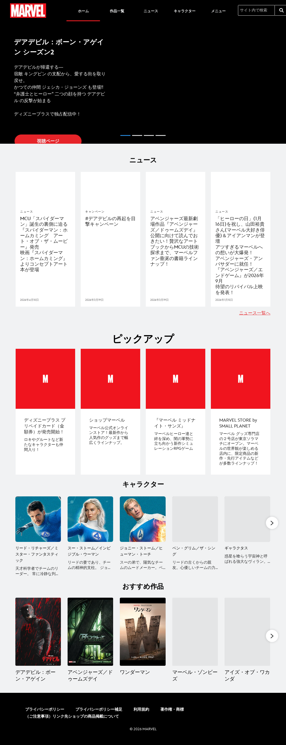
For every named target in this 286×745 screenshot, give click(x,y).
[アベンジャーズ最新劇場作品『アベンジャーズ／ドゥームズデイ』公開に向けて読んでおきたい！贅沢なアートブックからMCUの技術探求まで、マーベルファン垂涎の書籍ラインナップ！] (175, 241)
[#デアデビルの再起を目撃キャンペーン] (110, 221)
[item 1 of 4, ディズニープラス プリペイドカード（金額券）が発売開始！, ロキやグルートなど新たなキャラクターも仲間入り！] (45, 378)
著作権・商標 (172, 713)
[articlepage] (45, 188)
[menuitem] (83, 10)
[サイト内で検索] (256, 10)
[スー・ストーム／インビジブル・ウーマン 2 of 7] (90, 518)
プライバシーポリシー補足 (98, 713)
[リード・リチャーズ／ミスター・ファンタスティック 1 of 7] (38, 518)
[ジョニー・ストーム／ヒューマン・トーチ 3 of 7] (142, 518)
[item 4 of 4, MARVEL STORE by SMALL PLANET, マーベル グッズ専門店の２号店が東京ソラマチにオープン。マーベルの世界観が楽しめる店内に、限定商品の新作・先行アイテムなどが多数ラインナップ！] (240, 378)
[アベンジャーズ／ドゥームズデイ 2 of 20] (90, 636)
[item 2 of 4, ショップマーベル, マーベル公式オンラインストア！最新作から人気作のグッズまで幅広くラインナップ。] (110, 378)
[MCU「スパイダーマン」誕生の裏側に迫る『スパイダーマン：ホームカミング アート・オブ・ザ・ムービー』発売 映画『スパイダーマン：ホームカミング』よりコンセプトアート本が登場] (45, 244)
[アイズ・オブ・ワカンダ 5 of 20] (247, 636)
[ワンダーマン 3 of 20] (142, 636)
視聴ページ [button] (48, 141)
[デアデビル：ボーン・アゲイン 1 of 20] (38, 636)
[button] (6, 81)
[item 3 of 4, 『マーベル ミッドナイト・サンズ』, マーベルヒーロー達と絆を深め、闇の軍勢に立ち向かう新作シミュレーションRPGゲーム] (175, 378)
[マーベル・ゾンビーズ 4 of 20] (195, 636)
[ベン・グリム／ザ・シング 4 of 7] (195, 518)
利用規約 (141, 713)
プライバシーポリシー (44, 713)
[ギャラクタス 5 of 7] (247, 518)
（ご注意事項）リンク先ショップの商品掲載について (72, 720)
